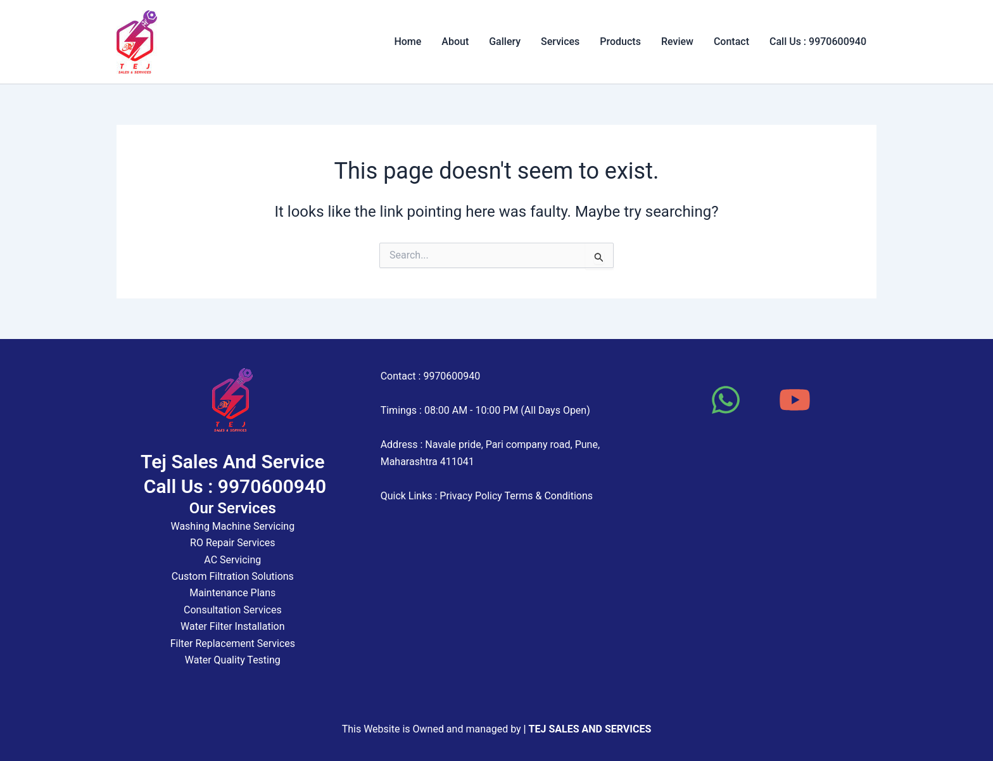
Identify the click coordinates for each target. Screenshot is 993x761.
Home (407, 41)
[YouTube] (794, 400)
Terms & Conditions (549, 496)
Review (677, 41)
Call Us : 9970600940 (817, 41)
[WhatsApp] (725, 400)
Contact (731, 41)
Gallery (505, 41)
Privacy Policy (471, 496)
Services (560, 41)
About (455, 41)
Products (620, 41)
